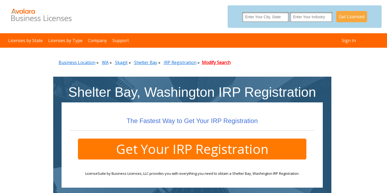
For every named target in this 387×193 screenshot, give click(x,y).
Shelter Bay (145, 62)
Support (120, 40)
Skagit (121, 62)
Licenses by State (25, 40)
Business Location (77, 62)
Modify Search (216, 62)
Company (97, 40)
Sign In (349, 40)
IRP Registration (180, 62)
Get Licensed (351, 17)
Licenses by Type (65, 40)
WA (105, 62)
